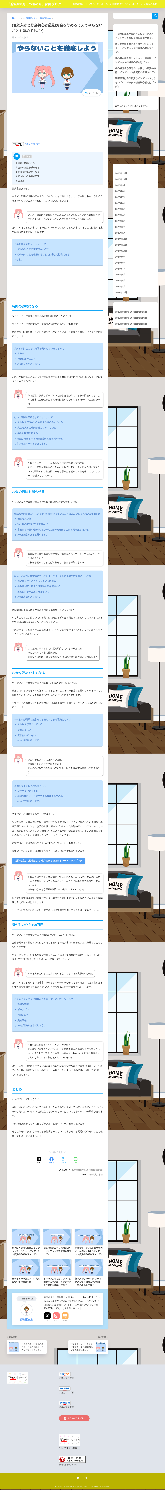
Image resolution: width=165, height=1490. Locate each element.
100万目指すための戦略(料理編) (131, 312)
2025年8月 (120, 191)
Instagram (56, 1320)
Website (65, 1320)
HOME (82, 1478)
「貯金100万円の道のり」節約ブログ (34, 4)
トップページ (92, 4)
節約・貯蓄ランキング (68, 1465)
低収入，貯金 (96, 1174)
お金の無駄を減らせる (27, 167)
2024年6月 (120, 274)
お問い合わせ (150, 4)
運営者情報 (78, 4)
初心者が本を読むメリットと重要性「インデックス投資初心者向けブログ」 (135, 60)
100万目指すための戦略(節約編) (87, 1170)
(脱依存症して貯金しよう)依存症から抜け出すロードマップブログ (48, 861)
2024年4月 (120, 286)
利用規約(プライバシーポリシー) (126, 4)
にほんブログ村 (26, 144)
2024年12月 (121, 239)
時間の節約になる (25, 163)
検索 (155, 16)
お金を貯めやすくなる (27, 172)
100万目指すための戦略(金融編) (131, 324)
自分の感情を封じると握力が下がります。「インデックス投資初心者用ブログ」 (134, 48)
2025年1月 (120, 233)
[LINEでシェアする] (75, 1160)
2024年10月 (121, 251)
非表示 (27, 156)
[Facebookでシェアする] (51, 1160)
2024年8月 (120, 263)
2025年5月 (120, 209)
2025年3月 (120, 221)
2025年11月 (121, 173)
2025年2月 (120, 227)
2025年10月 (121, 179)
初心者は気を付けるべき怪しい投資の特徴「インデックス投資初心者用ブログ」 (135, 70)
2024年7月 (120, 269)
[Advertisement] (57, 121)
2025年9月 (120, 185)
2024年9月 (120, 257)
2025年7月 (120, 197)
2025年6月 (120, 203)
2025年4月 (120, 215)
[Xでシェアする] (39, 1160)
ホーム (104, 4)
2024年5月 (120, 280)
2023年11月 (121, 292)
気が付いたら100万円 (27, 176)
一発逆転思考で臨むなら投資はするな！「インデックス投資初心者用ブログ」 (135, 36)
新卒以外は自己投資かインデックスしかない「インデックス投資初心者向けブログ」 (135, 82)
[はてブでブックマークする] (63, 1160)
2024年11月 (121, 245)
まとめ (20, 180)
